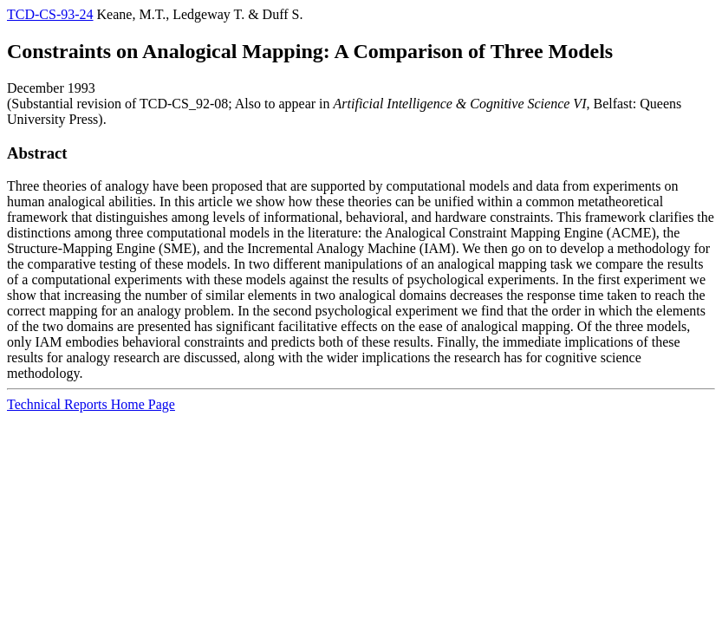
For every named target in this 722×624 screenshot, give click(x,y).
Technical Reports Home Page (91, 404)
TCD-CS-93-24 (50, 14)
